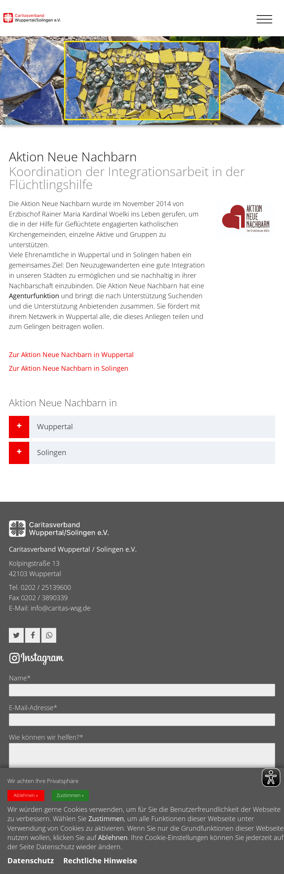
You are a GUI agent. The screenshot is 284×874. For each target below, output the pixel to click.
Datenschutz (30, 865)
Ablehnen (24, 799)
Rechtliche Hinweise (100, 865)
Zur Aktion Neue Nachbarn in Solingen (68, 368)
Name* (20, 677)
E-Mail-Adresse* (33, 707)
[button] (16, 635)
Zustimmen (69, 799)
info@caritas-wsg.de (61, 608)
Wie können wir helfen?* (46, 737)
